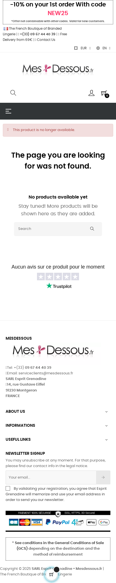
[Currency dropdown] (82, 48)
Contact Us (45, 39)
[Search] (58, 229)
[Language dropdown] (103, 48)
